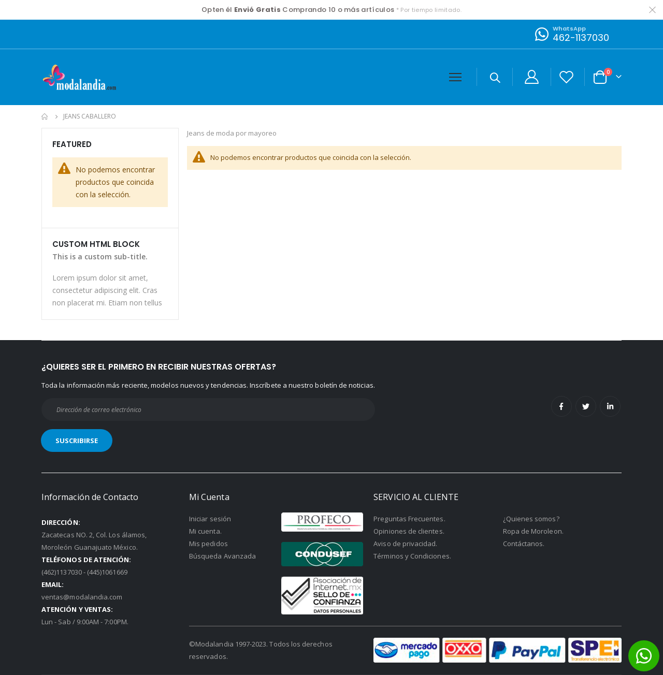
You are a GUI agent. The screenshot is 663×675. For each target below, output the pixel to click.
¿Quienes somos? (531, 518)
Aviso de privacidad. (405, 543)
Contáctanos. (524, 543)
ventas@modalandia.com (81, 596)
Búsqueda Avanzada (222, 556)
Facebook (561, 406)
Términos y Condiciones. (412, 556)
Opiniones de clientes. (408, 531)
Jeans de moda (214, 134)
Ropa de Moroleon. (533, 531)
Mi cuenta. (205, 531)
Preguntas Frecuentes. (409, 518)
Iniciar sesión (210, 518)
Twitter (585, 406)
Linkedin (610, 406)
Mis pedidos (208, 543)
